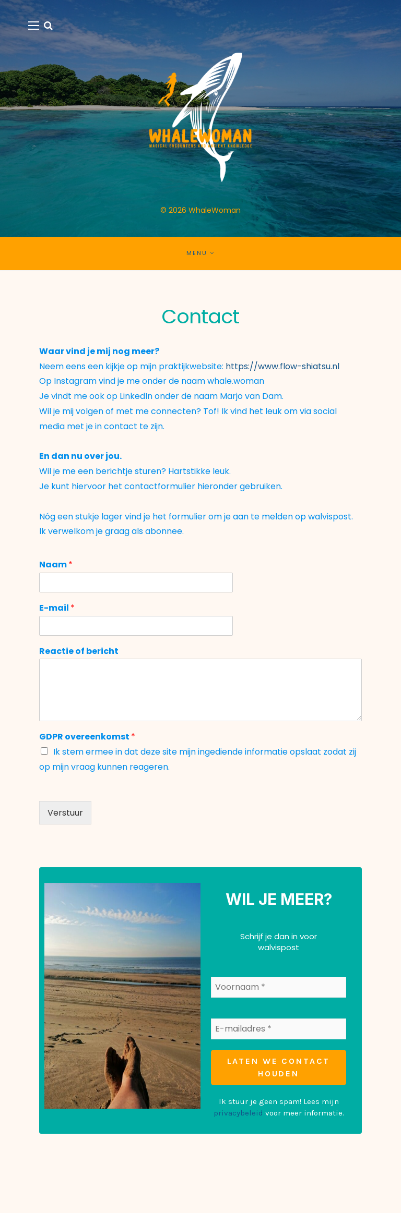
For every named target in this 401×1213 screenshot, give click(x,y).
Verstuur (65, 813)
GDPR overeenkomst (87, 737)
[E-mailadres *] (278, 1028)
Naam (56, 565)
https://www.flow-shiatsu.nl (281, 366)
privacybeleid (238, 1112)
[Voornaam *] (278, 986)
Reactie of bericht (79, 651)
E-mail (57, 608)
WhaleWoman (214, 210)
